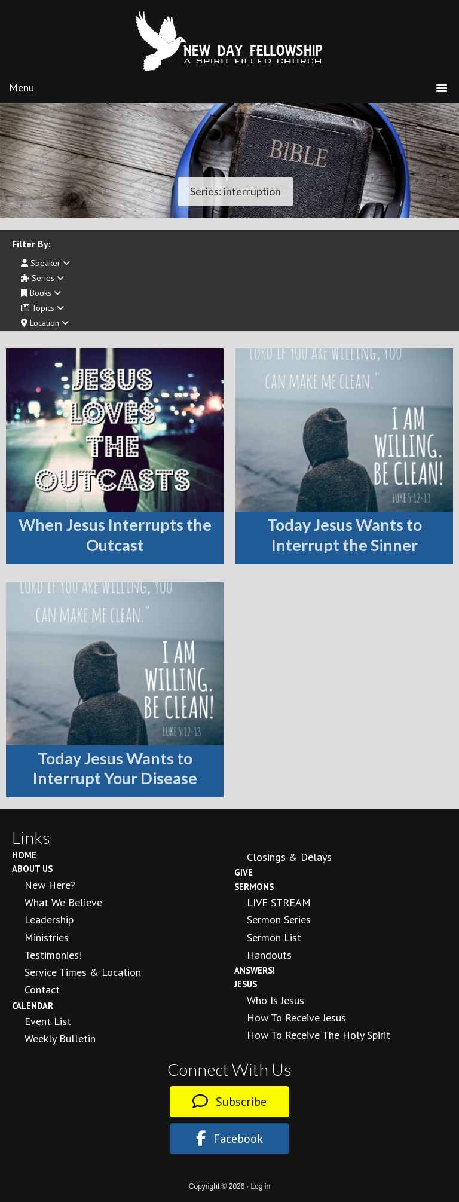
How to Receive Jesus (296, 1017)
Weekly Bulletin (60, 1038)
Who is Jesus (275, 1000)
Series (42, 278)
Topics (42, 307)
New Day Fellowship (229, 41)
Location (45, 322)
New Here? (50, 885)
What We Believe (63, 902)
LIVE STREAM (279, 902)
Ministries (47, 937)
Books (41, 292)
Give (243, 872)
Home (24, 855)
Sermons (254, 886)
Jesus (245, 984)
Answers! (254, 970)
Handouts (269, 955)
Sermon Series (279, 919)
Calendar (32, 1005)
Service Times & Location (83, 972)
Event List (48, 1021)
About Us (32, 868)
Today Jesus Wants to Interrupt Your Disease (115, 768)
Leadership (49, 919)
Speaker (45, 263)
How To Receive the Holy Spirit (318, 1035)
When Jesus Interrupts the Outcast (115, 535)
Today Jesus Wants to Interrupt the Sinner (344, 535)
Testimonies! (53, 955)
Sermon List (274, 937)
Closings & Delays (289, 857)
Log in (260, 1186)
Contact (42, 989)
